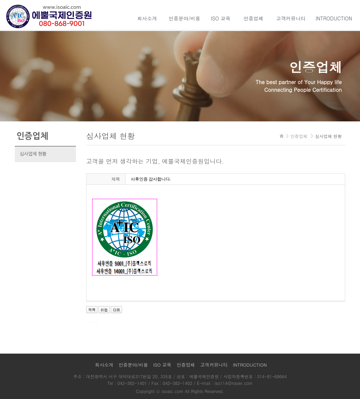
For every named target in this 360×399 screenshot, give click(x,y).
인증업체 (253, 18)
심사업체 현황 (33, 154)
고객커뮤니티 (291, 18)
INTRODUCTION (334, 18)
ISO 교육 (221, 18)
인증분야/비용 (184, 18)
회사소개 (147, 18)
